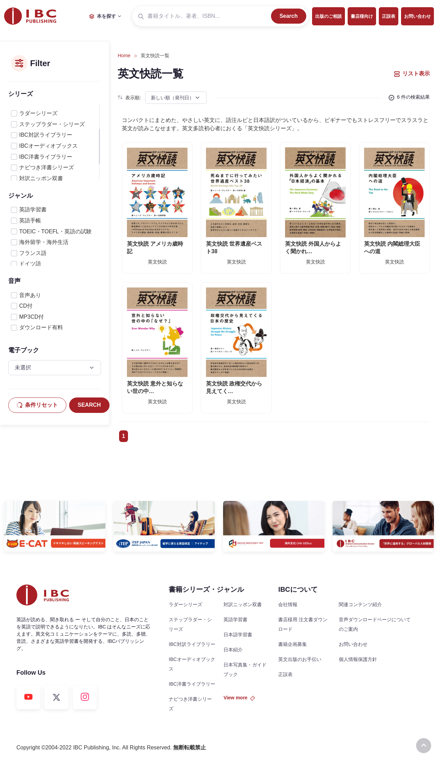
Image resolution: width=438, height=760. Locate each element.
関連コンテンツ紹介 (360, 604)
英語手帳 (30, 220)
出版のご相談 (328, 16)
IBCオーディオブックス (48, 146)
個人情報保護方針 (358, 659)
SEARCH (89, 405)
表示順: (129, 97)
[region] (54, 142)
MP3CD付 (31, 317)
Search (289, 16)
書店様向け (362, 16)
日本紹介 (233, 649)
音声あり (30, 295)
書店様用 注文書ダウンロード (302, 624)
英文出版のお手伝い (299, 659)
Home (124, 55)
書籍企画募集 (292, 644)
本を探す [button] (102, 16)
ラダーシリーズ (38, 113)
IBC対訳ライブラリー (45, 135)
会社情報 (287, 604)
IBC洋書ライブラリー (45, 157)
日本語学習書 (237, 634)
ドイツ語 (30, 264)
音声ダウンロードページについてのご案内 (375, 624)
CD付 (26, 306)
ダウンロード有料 (41, 327)
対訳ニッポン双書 (41, 178)
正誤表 (388, 16)
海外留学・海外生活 (43, 242)
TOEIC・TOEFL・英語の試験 (55, 231)
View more (239, 697)
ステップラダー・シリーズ (52, 124)
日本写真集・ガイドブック (245, 669)
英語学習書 (33, 209)
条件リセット (37, 405)
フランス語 (33, 253)
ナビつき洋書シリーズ (46, 167)
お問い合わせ (417, 16)
